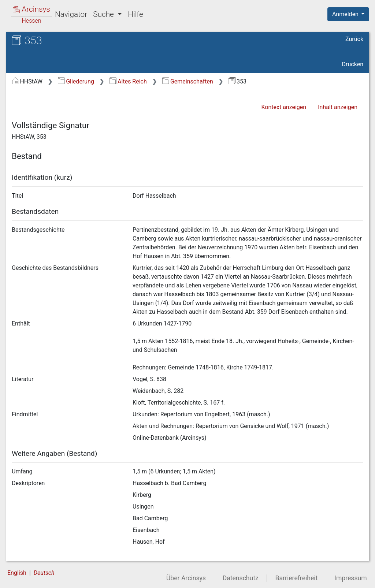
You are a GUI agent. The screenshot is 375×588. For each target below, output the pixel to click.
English (16, 572)
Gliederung (76, 81)
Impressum (350, 578)
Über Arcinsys (186, 578)
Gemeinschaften (187, 81)
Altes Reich (128, 81)
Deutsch (44, 572)
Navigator (71, 14)
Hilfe (135, 14)
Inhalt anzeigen (337, 107)
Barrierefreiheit (296, 578)
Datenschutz (241, 578)
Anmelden (346, 14)
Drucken (352, 64)
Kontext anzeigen (283, 107)
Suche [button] (104, 14)
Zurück (354, 39)
